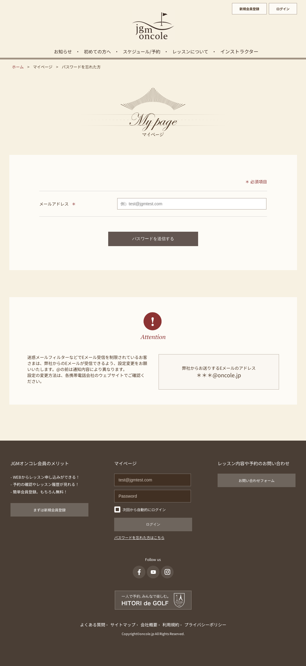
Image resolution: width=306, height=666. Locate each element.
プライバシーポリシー (205, 625)
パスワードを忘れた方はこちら (139, 537)
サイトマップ (122, 625)
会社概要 (149, 625)
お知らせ (63, 51)
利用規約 (170, 625)
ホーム (18, 67)
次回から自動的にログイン (144, 509)
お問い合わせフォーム (257, 480)
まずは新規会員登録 (49, 509)
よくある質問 (92, 625)
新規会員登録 (249, 8)
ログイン (283, 8)
